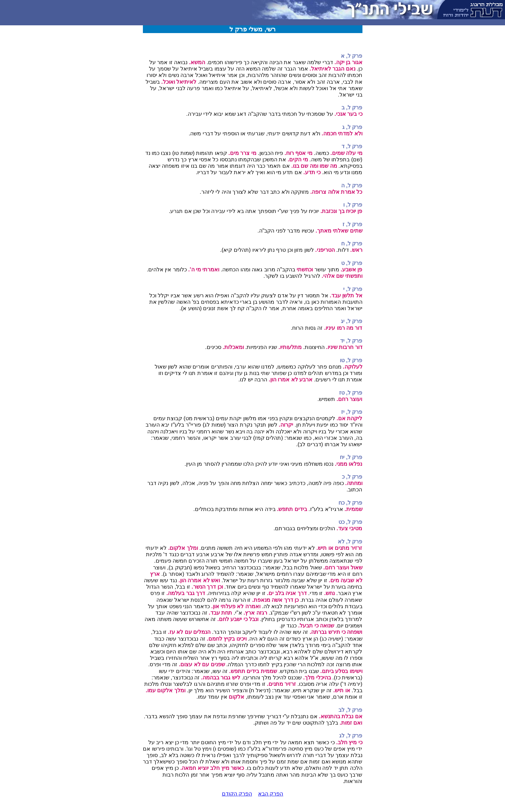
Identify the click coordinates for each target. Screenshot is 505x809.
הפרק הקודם (237, 794)
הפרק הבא (270, 794)
